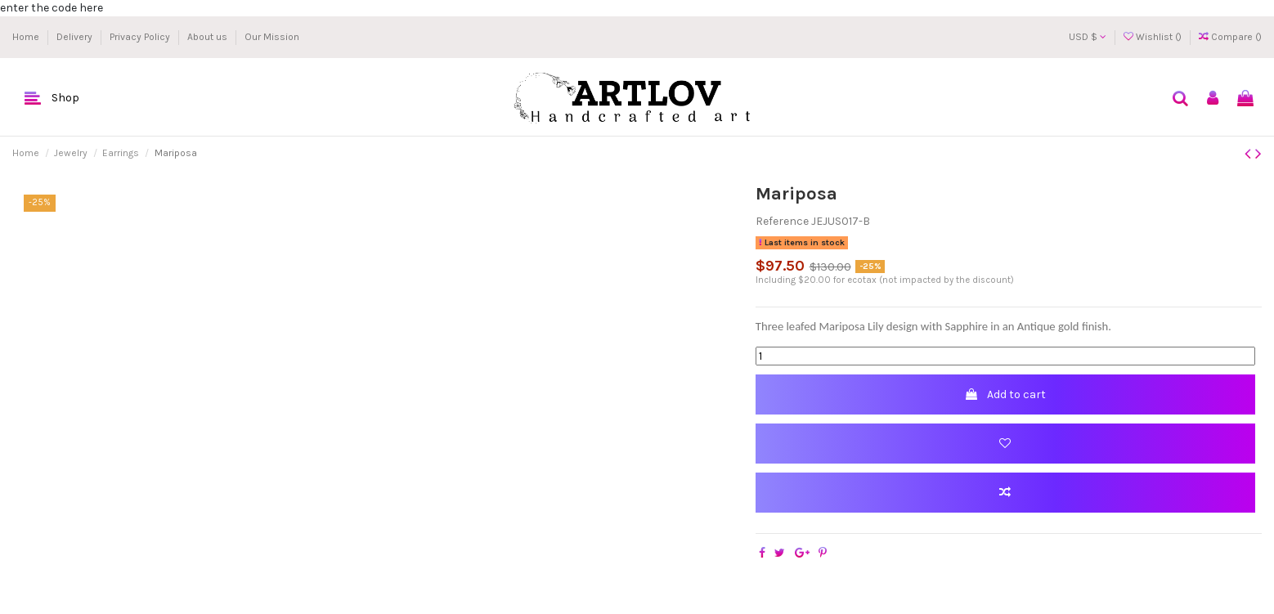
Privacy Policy (141, 37)
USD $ (1087, 37)
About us (208, 37)
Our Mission (271, 37)
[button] (52, 98)
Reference (782, 221)
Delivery (75, 37)
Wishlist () (1154, 37)
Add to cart (1005, 394)
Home (27, 37)
